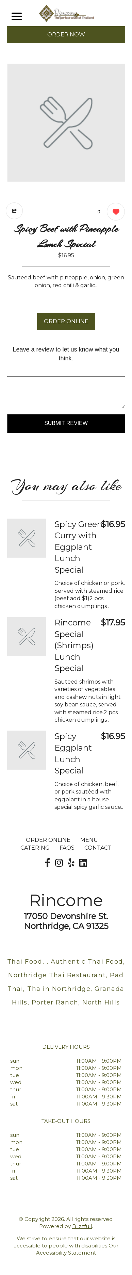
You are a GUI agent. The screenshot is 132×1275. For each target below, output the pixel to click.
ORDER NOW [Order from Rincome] (66, 34)
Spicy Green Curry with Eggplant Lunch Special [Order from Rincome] (78, 547)
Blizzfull (82, 1226)
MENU (89, 840)
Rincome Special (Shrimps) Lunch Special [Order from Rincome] (74, 645)
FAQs (67, 848)
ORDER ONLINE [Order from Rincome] (48, 840)
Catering (35, 848)
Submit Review (66, 423)
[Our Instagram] (59, 863)
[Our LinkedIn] (83, 863)
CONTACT (98, 848)
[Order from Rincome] (26, 538)
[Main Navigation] (17, 16)
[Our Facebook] (47, 863)
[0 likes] (114, 212)
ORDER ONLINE (66, 321)
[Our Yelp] (71, 863)
